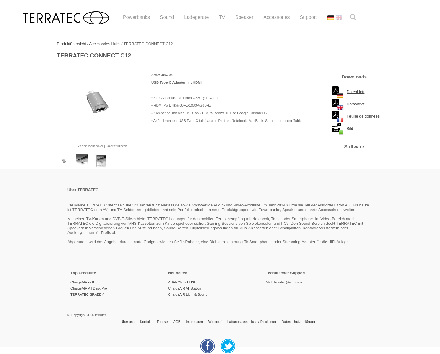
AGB (177, 321)
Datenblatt (355, 91)
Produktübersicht (71, 44)
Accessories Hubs (104, 44)
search (352, 17)
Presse (162, 321)
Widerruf (214, 321)
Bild (350, 128)
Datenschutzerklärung (298, 321)
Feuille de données (363, 116)
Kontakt (146, 321)
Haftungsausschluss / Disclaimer (251, 321)
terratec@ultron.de (288, 282)
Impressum (194, 321)
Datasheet (355, 104)
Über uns (127, 321)
